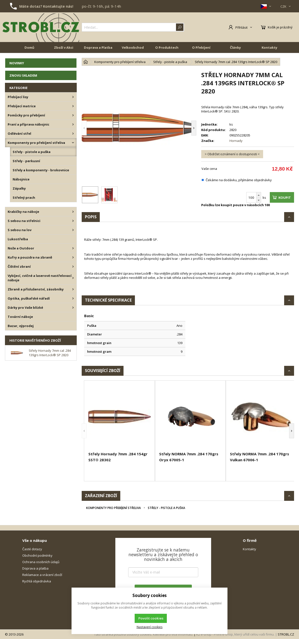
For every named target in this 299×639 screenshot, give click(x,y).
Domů (29, 47)
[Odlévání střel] (73, 133)
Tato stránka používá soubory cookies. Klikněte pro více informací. (143, 634)
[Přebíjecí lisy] (73, 97)
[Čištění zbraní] (73, 266)
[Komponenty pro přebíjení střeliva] (73, 142)
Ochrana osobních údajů (40, 562)
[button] (84, 128)
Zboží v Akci (63, 47)
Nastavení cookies (150, 627)
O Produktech (166, 47)
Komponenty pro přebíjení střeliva (113, 508)
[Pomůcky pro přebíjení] (73, 115)
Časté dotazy (32, 549)
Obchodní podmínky (37, 555)
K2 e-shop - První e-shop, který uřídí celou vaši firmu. (235, 634)
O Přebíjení (201, 47)
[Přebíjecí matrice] (73, 106)
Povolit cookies (150, 618)
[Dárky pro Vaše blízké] (73, 307)
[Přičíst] (258, 195)
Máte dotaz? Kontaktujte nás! (46, 6)
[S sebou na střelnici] (73, 220)
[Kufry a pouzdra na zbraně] (73, 257)
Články (235, 47)
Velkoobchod (133, 47)
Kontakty (269, 47)
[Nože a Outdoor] (73, 248)
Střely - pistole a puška (166, 508)
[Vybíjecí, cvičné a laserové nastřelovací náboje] (73, 278)
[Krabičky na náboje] (73, 211)
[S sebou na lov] (73, 230)
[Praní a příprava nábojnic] (73, 124)
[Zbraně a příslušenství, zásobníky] (73, 289)
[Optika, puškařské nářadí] (73, 298)
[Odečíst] (258, 200)
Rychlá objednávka (36, 581)
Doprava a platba (35, 568)
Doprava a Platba (98, 47)
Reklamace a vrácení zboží (42, 575)
